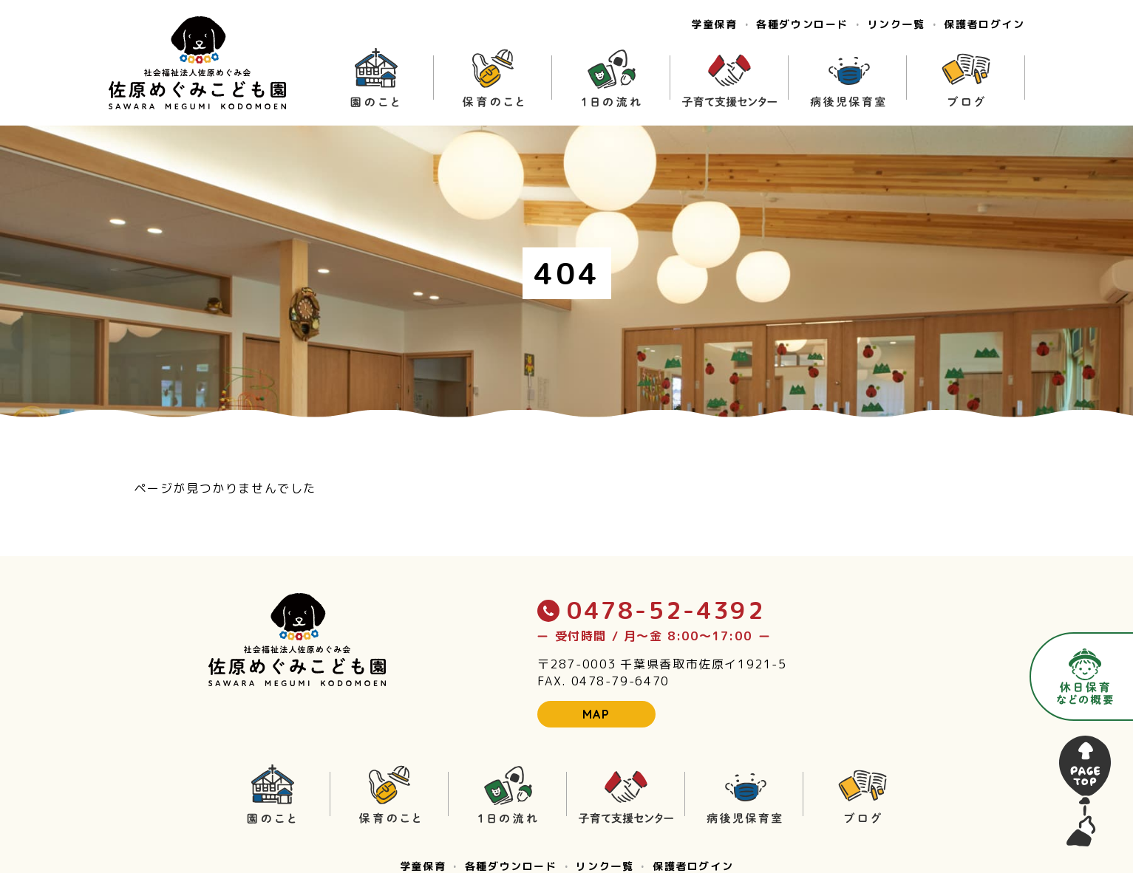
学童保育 (714, 24)
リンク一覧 (896, 24)
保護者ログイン (984, 24)
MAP (596, 714)
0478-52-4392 (651, 610)
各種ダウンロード (802, 24)
